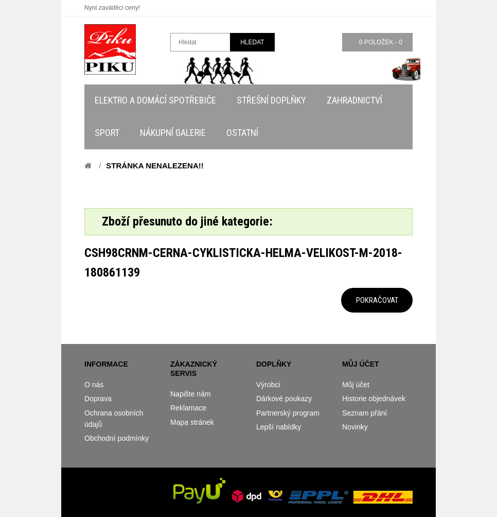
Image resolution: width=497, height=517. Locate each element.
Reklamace (188, 408)
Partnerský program (287, 413)
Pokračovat (377, 300)
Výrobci (268, 385)
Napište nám (190, 394)
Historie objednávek (373, 398)
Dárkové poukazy (284, 398)
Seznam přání (364, 413)
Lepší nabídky (278, 427)
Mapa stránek (192, 422)
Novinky (355, 427)
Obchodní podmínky (116, 438)
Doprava (98, 398)
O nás (93, 385)
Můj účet (355, 385)
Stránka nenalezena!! (154, 165)
